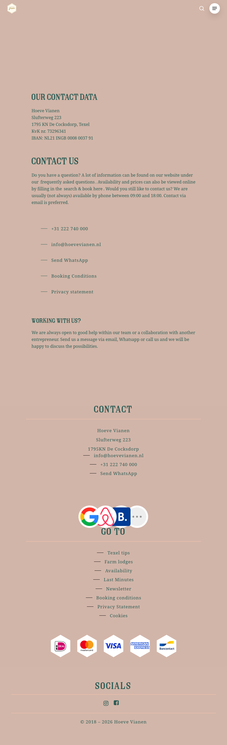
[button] (214, 8)
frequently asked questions (68, 182)
